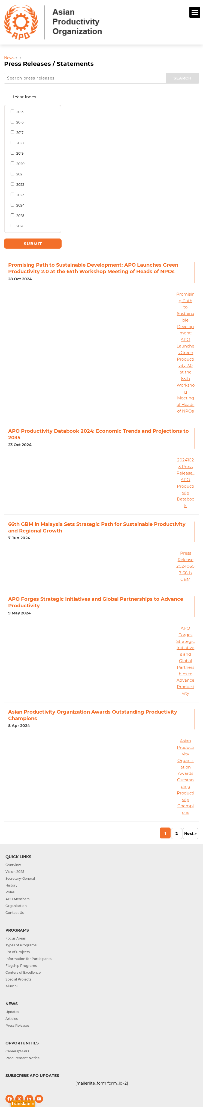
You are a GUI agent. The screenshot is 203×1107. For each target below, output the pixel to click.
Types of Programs (21, 945)
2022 (17, 184)
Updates (12, 1012)
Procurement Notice (22, 1058)
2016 (17, 122)
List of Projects (17, 952)
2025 (17, 215)
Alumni (11, 986)
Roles (9, 892)
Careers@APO (17, 1051)
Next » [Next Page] (190, 833)
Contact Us (14, 913)
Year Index (23, 96)
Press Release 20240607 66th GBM (185, 566)
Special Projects (18, 979)
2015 (17, 112)
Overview (13, 865)
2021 (17, 174)
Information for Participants (28, 959)
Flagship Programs (21, 966)
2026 (17, 226)
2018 (17, 143)
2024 (18, 205)
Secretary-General (20, 878)
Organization (16, 906)
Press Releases (17, 1025)
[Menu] (194, 12)
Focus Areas (15, 938)
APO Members (17, 899)
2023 (17, 195)
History (11, 885)
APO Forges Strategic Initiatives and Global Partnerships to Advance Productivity (185, 661)
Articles (11, 1019)
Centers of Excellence (23, 972)
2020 (18, 163)
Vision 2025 (14, 872)
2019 (17, 153)
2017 (17, 132)
